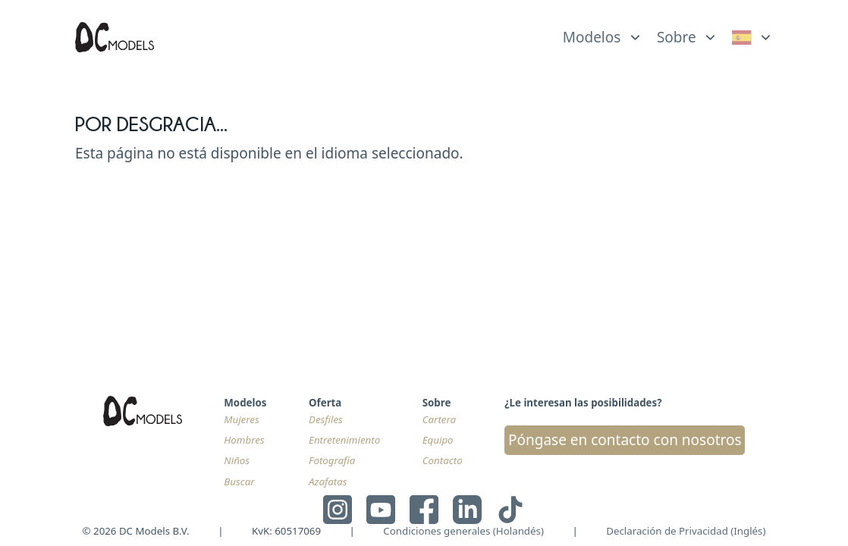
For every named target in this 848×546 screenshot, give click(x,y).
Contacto (442, 460)
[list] (602, 33)
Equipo (438, 440)
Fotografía (332, 460)
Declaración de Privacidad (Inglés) (685, 531)
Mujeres (241, 419)
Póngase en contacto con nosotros (625, 440)
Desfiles (326, 419)
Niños (237, 460)
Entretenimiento (344, 440)
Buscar (239, 481)
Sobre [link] (676, 37)
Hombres (244, 440)
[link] (752, 37)
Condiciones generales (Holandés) (463, 531)
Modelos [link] (592, 37)
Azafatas (328, 481)
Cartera (439, 419)
